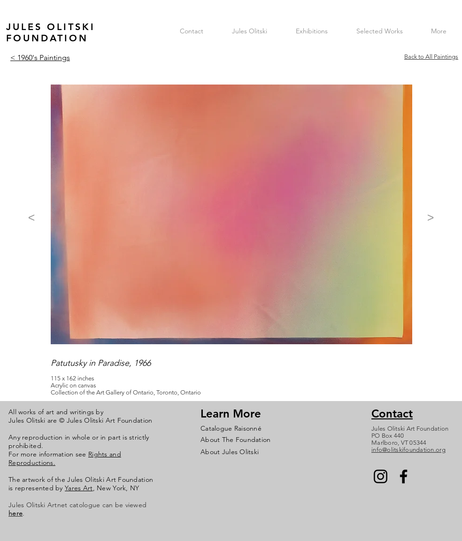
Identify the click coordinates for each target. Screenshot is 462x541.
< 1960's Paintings (40, 57)
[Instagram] (380, 476)
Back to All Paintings (431, 56)
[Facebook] (403, 476)
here (15, 513)
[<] (31, 217)
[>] (430, 217)
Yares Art (79, 488)
